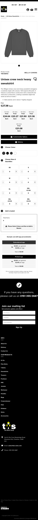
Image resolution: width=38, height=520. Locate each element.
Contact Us (4, 351)
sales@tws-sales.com (15, 446)
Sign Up (19, 327)
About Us (4, 344)
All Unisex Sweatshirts (12, 16)
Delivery (19, 142)
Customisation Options (19, 137)
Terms (2, 500)
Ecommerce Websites (19, 518)
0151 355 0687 (29, 296)
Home (2, 16)
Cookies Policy (15, 500)
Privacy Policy (7, 500)
